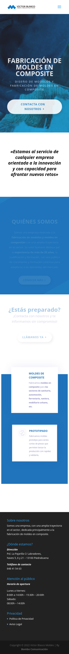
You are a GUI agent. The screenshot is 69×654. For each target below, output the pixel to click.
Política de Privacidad (21, 618)
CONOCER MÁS (33, 280)
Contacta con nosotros (33, 105)
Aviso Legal (15, 624)
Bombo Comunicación (34, 649)
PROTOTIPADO (38, 432)
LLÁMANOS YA (32, 337)
